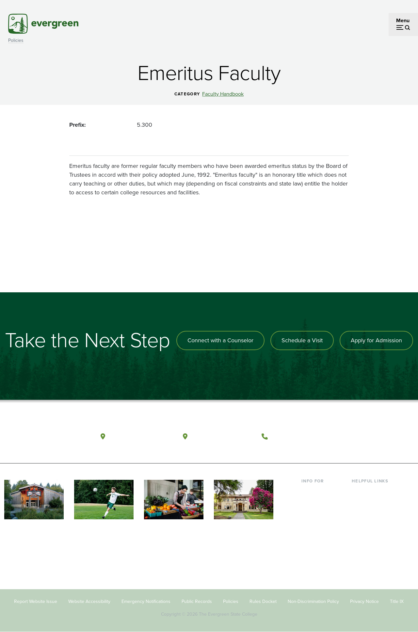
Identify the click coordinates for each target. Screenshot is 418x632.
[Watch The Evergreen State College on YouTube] (366, 436)
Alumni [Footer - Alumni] (309, 565)
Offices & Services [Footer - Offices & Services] (372, 512)
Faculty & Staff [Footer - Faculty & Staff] (317, 544)
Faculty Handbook (223, 94)
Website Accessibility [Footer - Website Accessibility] (89, 601)
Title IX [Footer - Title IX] (397, 601)
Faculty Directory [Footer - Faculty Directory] (371, 501)
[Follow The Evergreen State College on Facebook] (353, 436)
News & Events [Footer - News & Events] (369, 554)
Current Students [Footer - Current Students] (320, 491)
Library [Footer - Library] (359, 491)
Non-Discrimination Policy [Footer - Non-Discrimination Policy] (313, 601)
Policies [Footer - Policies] (230, 601)
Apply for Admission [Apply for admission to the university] (376, 340)
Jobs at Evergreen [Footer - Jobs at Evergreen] (372, 565)
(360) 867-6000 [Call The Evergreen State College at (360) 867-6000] (295, 436)
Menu (403, 20)
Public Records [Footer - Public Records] (197, 601)
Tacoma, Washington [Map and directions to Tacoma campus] (223, 436)
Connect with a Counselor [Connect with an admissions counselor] (220, 340)
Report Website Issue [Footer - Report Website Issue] (35, 601)
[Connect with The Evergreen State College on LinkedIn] (393, 436)
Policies (16, 40)
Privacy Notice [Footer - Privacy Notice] (364, 601)
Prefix (76, 125)
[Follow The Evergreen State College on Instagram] (380, 436)
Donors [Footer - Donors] (309, 554)
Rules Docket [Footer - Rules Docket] (263, 601)
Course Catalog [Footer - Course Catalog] (369, 523)
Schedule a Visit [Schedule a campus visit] (302, 340)
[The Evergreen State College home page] (44, 438)
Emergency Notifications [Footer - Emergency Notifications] (145, 601)
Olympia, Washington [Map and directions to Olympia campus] (141, 436)
